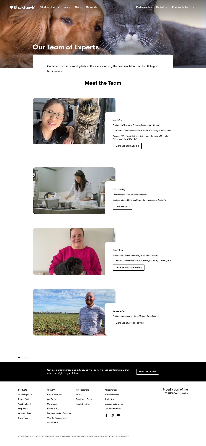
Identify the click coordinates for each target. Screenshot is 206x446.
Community (93, 7)
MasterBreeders (144, 7)
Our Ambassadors (113, 408)
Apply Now (109, 399)
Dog (67, 7)
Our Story (51, 399)
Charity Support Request (58, 417)
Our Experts (26, 358)
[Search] (193, 7)
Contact (161, 7)
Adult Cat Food (25, 413)
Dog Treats (23, 408)
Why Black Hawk (49, 7)
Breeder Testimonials (114, 404)
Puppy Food (23, 399)
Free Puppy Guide (84, 399)
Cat (78, 7)
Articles (79, 394)
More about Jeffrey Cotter (130, 323)
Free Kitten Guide (84, 404)
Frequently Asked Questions (59, 413)
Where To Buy (53, 408)
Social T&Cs (52, 422)
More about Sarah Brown (129, 267)
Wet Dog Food (24, 404)
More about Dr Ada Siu (127, 146)
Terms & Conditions (122, 436)
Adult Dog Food (25, 394)
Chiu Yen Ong (123, 206)
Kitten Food (23, 417)
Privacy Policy (109, 436)
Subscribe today (147, 371)
